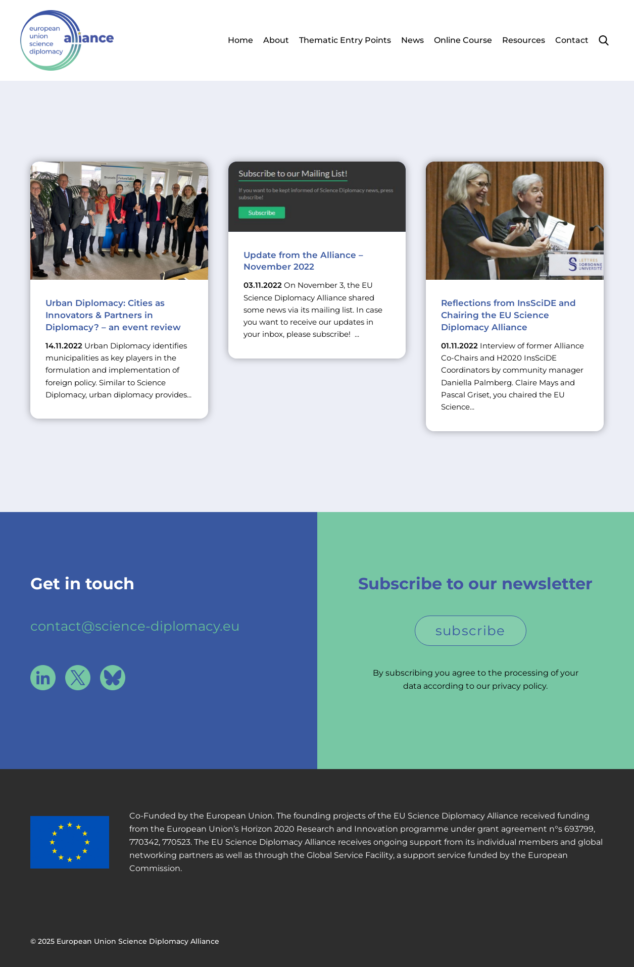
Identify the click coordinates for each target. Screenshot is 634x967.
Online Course (463, 40)
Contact (572, 40)
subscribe (470, 631)
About (276, 40)
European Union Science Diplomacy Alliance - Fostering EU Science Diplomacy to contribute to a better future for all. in (67, 40)
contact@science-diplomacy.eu (134, 626)
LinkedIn (43, 677)
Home (240, 40)
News (412, 40)
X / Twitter (77, 677)
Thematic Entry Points (345, 40)
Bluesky (112, 677)
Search (604, 40)
